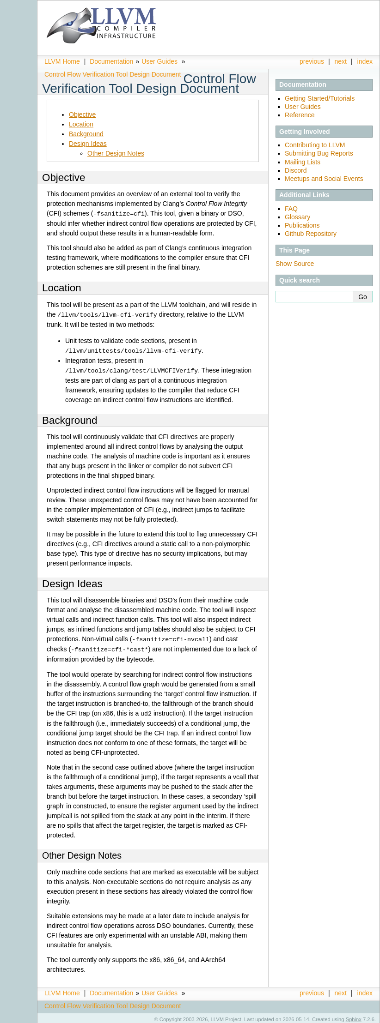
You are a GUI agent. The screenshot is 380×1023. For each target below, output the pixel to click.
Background (86, 134)
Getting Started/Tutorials (320, 98)
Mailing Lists (302, 162)
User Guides (159, 61)
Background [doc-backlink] (70, 418)
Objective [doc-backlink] (63, 177)
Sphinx (354, 1016)
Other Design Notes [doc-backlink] (82, 852)
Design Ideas (88, 143)
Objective (82, 114)
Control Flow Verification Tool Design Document (112, 74)
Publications (302, 225)
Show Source (295, 263)
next (341, 61)
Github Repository (311, 233)
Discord (295, 170)
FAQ (291, 208)
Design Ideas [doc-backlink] (72, 582)
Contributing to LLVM (315, 145)
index (365, 61)
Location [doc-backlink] (61, 287)
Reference (300, 115)
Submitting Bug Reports (319, 153)
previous (312, 61)
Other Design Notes (115, 153)
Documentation (111, 61)
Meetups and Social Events (324, 178)
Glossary (297, 217)
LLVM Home (62, 61)
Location (81, 124)
